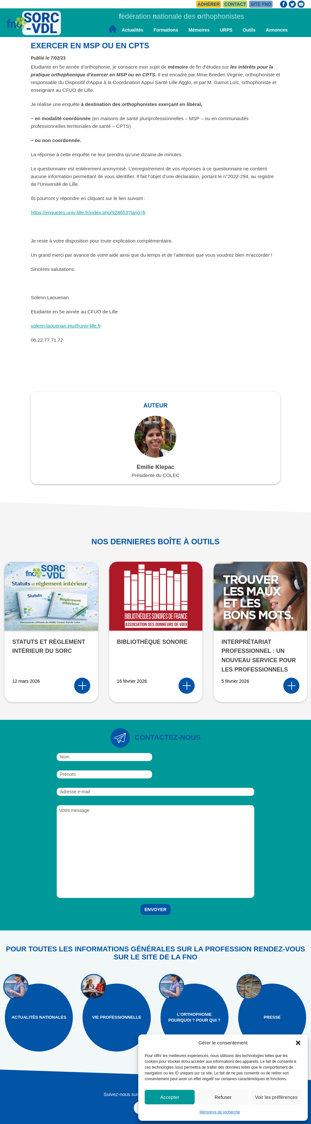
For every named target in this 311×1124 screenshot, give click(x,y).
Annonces (277, 30)
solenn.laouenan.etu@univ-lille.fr (66, 326)
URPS (226, 30)
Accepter (169, 1097)
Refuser (223, 1097)
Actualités (132, 30)
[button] (298, 1043)
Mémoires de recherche (219, 1112)
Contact (235, 4)
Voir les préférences (276, 1097)
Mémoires (199, 30)
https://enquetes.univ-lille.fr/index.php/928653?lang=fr (88, 212)
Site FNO (260, 4)
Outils (249, 30)
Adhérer (209, 4)
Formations (166, 30)
